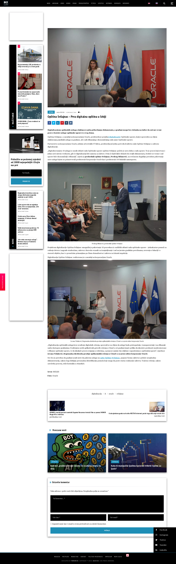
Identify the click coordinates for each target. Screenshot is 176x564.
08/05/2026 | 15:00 (23, 211)
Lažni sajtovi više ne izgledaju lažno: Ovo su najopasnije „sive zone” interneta (28, 207)
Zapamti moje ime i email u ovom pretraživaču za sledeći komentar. (79, 524)
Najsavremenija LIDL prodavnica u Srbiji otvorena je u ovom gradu (29, 65)
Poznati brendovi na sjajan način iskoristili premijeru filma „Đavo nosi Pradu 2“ (29, 94)
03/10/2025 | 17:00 (126, 462)
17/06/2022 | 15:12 (71, 112)
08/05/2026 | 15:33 (23, 199)
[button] (165, 529)
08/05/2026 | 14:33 (23, 223)
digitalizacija (97, 394)
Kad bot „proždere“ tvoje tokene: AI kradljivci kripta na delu (75, 467)
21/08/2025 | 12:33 (65, 462)
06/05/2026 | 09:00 (23, 126)
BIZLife (62, 112)
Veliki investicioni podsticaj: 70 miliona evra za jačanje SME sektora (28, 230)
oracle (111, 394)
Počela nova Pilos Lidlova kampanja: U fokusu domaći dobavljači (27, 218)
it (105, 394)
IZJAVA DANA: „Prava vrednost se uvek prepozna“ (29, 122)
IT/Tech (51, 112)
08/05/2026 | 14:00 (23, 234)
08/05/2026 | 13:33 (23, 246)
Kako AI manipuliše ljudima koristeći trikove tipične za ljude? (136, 467)
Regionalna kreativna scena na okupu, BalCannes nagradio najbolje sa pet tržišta (28, 195)
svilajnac (120, 394)
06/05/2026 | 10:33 (23, 99)
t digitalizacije (114, 137)
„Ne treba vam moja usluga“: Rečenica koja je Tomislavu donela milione (27, 242)
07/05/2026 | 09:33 (23, 69)
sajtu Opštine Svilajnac (110, 358)
